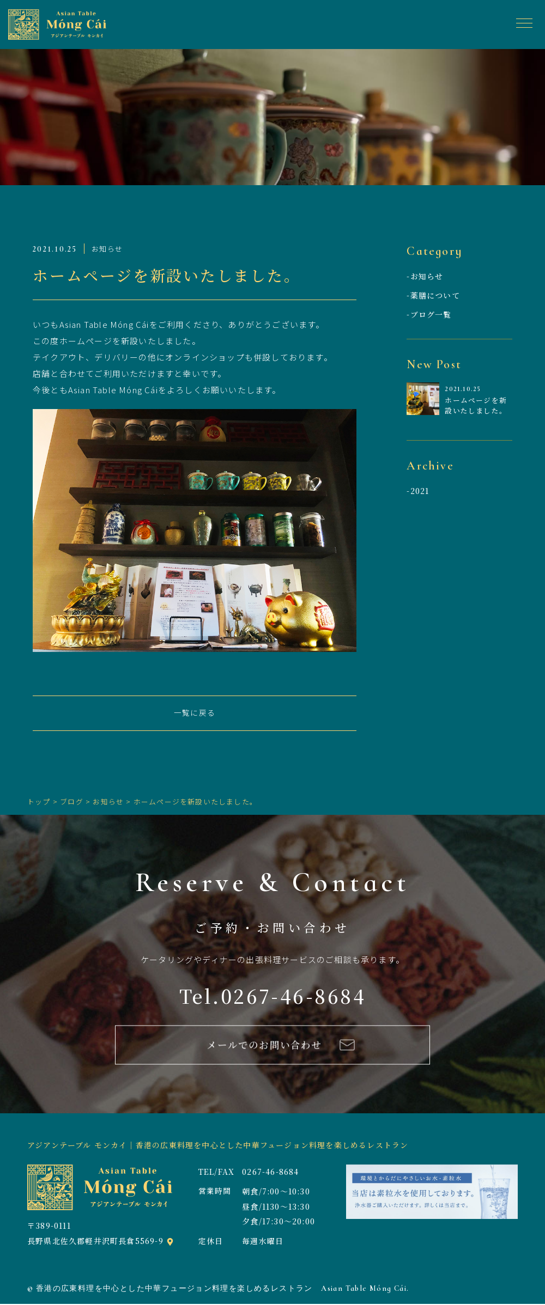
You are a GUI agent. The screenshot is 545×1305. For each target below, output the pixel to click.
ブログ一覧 (431, 314)
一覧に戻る (194, 713)
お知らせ (427, 276)
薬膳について (435, 295)
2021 (419, 491)
